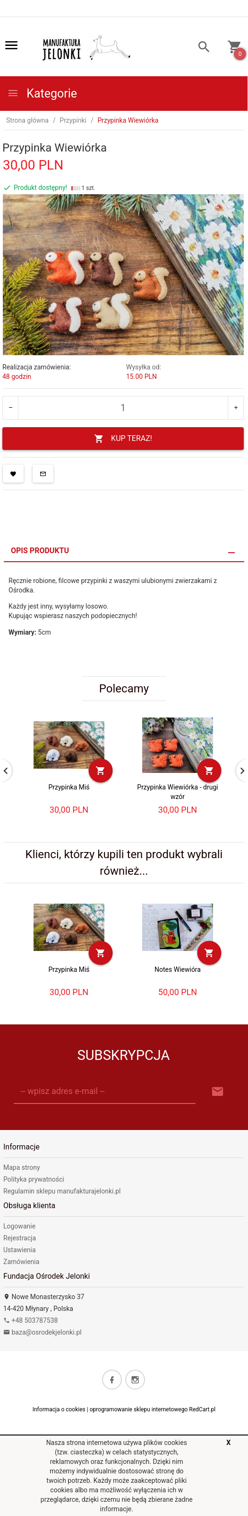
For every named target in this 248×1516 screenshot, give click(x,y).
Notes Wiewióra (177, 969)
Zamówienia (21, 1261)
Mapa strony (21, 1167)
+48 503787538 (30, 1320)
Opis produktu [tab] (40, 550)
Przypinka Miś (68, 787)
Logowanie (19, 1226)
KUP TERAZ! (123, 439)
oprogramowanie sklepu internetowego (139, 1409)
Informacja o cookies (59, 1409)
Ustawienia (19, 1250)
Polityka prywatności (33, 1179)
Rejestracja (19, 1238)
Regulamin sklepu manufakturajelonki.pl (61, 1191)
